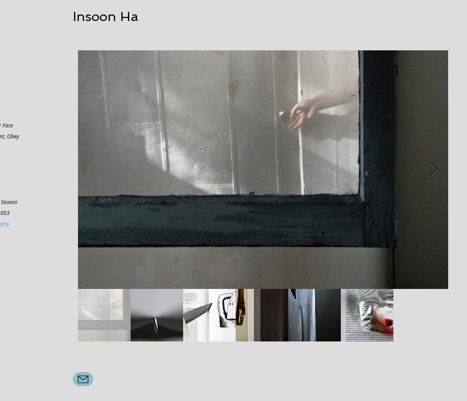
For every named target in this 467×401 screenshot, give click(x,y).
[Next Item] (433, 169)
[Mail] (83, 379)
